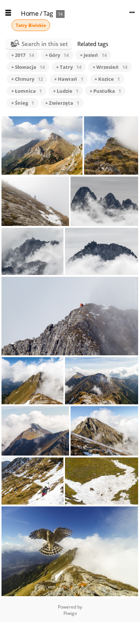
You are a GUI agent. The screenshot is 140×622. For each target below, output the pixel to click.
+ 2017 (22, 55)
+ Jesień (93, 55)
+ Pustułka (105, 91)
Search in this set (45, 44)
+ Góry (57, 55)
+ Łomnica (26, 91)
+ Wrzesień (110, 67)
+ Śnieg (22, 102)
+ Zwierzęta (62, 102)
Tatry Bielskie (31, 25)
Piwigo (70, 613)
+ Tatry (68, 67)
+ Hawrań (68, 79)
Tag (48, 13)
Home (29, 13)
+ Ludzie (65, 91)
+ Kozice (107, 79)
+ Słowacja (28, 67)
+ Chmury (27, 79)
